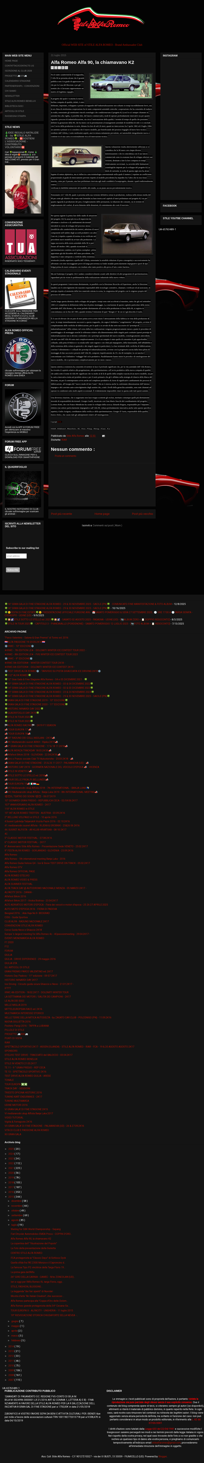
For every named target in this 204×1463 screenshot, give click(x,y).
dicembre (16, 1200)
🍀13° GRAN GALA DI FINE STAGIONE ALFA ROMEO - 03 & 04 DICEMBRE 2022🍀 (49, 683)
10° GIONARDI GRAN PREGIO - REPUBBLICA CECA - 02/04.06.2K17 (41, 800)
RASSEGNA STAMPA (15, 116)
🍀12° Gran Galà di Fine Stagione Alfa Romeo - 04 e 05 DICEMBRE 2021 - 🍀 (46, 679)
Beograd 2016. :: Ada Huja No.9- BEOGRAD (27, 913)
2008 (11, 1375)
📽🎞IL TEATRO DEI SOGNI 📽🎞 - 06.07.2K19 (30, 796)
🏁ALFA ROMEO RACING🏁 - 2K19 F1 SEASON (30, 725)
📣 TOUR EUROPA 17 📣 (18, 729)
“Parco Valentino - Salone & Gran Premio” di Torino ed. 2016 (36, 637)
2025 (11, 1148)
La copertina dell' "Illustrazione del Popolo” (34, 1243)
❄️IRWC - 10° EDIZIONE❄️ (19, 646)
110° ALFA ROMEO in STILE (20, 808)
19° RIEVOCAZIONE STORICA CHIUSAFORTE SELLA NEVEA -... (44, 1315)
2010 (11, 1365)
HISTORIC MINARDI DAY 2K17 (21, 979)
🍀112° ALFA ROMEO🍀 (18, 675)
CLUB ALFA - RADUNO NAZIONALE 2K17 (27, 921)
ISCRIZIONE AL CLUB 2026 (18, 71)
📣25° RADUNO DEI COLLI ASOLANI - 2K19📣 (30, 737)
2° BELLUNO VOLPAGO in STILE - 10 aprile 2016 (31, 817)
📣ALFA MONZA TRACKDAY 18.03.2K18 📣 (28, 750)
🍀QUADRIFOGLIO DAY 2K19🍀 (22, 712)
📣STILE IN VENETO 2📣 (18, 771)
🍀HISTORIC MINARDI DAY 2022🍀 (24, 708)
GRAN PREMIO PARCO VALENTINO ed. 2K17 (29, 971)
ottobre (15, 1210)
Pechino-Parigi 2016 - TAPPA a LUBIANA (27, 1025)
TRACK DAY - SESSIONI (17, 1088)
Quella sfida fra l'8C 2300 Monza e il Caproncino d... (38, 1262)
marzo (15, 1335)
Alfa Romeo (11, 854)
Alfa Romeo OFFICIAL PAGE (20, 871)
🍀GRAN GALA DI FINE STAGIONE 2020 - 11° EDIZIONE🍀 (36, 704)
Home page (102, 514)
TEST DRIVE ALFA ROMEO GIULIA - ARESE (28, 1075)
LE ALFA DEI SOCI (14, 1000)
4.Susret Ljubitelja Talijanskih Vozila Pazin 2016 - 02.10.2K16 (37, 821)
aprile (14, 1330)
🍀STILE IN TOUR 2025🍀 (19, 721)
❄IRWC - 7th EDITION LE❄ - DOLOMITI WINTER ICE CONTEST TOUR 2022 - (45, 650)
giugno (15, 1321)
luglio (14, 1224)
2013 (11, 1351)
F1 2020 (9, 942)
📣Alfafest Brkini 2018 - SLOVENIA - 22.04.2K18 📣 (33, 754)
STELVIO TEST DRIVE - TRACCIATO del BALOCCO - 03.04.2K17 (38, 1055)
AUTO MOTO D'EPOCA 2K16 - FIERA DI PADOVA (31, 909)
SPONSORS (11, 1050)
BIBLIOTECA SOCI (14, 106)
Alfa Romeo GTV (13, 867)
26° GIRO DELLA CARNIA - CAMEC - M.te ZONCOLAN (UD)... (43, 1276)
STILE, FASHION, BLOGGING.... (27, 1286)
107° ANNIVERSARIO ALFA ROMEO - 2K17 (28, 804)
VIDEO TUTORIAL (14, 1117)
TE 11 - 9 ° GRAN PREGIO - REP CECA (25, 1067)
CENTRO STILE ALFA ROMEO (26, 1253)
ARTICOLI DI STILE (14, 111)
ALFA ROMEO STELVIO (17, 875)
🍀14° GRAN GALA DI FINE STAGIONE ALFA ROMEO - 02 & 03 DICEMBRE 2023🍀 (49, 687)
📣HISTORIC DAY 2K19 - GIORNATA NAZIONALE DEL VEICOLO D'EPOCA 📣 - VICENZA (52, 767)
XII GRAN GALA (13, 1134)
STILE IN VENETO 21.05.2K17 (21, 1063)
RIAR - (60, 422)
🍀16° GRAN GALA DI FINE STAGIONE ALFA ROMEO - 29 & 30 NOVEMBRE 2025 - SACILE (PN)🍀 (57, 608)
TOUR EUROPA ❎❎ (16, 1084)
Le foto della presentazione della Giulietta (33, 1248)
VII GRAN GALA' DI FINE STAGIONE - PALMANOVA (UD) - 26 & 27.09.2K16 (44, 1125)
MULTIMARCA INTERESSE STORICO (24, 1013)
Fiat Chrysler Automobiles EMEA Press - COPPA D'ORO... (41, 1233)
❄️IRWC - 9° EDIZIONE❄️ (19, 658)
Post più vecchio (142, 514)
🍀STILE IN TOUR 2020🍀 (19, 717)
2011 (11, 1360)
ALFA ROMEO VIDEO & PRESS (21, 879)
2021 (11, 1168)
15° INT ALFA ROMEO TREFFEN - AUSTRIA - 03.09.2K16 (35, 812)
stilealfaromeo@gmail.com (166, 1442)
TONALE (9, 1080)
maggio (15, 1326)
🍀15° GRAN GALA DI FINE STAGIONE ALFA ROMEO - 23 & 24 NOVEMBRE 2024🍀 (49, 692)
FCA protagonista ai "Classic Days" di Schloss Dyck (38, 1257)
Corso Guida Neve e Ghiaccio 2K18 (23, 929)
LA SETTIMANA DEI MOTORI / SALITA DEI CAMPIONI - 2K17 (38, 996)
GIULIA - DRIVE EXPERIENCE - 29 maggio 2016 (30, 959)
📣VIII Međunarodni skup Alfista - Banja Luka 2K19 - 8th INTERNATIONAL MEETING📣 (51, 792)
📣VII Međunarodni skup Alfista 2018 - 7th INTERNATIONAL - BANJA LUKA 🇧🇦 (47, 787)
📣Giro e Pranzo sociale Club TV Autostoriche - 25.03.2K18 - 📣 (39, 758)
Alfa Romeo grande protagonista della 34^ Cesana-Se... (40, 1305)
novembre (17, 1205)
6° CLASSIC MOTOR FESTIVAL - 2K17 (25, 842)
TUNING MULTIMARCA (17, 1100)
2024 (11, 1153)
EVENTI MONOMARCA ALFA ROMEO (24, 938)
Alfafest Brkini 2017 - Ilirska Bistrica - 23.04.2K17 (31, 900)
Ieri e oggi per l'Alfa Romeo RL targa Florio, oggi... (37, 1281)
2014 (11, 1346)
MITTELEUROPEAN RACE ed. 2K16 (23, 1009)
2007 (11, 1379)
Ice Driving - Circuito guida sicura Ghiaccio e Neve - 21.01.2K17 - (39, 984)
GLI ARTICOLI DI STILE (17, 967)
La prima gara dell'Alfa (22, 1272)
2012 (11, 1355)
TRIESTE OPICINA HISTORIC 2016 (23, 1092)
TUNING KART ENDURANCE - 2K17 (23, 1096)
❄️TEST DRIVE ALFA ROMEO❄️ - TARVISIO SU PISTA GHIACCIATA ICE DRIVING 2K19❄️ (53, 671)
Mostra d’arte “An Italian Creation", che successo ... (37, 1296)
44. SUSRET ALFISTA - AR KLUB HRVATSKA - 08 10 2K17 (35, 829)
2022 (11, 1163)
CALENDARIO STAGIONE (17, 81)
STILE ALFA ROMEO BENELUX (20, 101)
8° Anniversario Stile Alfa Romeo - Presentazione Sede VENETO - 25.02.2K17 (46, 846)
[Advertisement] (102, 485)
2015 (11, 1196)
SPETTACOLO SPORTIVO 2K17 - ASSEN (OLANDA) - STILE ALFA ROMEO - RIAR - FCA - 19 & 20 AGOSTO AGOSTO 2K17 (69, 1046)
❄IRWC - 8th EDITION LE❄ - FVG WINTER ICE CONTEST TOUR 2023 (41, 654)
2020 (11, 1172)
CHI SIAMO (10, 91)
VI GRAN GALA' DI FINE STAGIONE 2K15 (26, 1109)
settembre (17, 1215)
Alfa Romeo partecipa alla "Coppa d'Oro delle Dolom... (39, 1300)
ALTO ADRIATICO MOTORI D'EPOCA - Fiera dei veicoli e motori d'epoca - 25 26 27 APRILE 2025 (56, 904)
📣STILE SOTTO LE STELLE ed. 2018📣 (26, 775)
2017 (11, 1187)
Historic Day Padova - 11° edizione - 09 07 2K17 (31, 975)
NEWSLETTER (12, 96)
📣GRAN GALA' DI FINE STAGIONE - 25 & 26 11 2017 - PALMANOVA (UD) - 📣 (47, 762)
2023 (11, 1158)
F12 (7, 946)
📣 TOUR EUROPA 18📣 (18, 733)
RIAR (64, 439)
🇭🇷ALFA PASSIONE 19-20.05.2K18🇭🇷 (25, 641)
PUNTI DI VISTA (13, 1038)
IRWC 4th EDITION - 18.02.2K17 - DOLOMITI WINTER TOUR (37, 992)
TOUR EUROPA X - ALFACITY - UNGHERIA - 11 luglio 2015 (42, 1310)
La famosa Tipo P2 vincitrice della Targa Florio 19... (38, 1267)
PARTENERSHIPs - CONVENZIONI (22, 86)
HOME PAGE (11, 61)
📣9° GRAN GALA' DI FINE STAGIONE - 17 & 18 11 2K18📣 (36, 746)
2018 (11, 1182)
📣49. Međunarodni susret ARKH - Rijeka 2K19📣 (31, 742)
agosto (15, 1220)
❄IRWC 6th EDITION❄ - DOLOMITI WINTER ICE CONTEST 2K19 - (40, 667)
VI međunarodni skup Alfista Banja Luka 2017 (29, 1113)
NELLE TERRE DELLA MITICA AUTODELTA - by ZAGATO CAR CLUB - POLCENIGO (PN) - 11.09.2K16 (58, 1017)
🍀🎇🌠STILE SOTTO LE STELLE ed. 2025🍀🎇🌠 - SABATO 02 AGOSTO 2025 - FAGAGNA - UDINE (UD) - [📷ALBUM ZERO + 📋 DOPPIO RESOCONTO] (87, 619)
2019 (11, 1177)
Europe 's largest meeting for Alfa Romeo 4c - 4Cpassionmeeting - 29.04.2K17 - (47, 934)
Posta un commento (65, 455)
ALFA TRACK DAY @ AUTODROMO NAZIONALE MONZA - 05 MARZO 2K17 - (46, 888)
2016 (11, 1192)
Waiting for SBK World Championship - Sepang (36, 1229)
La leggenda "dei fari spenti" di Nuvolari (32, 1291)
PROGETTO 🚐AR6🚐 (16, 76)
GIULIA (8, 954)
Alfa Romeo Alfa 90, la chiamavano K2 (31, 1238)
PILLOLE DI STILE (14, 1029)
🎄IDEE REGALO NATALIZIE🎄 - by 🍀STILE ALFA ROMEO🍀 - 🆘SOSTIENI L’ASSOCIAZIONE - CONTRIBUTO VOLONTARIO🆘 (22, 140)
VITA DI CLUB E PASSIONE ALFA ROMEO (27, 1130)
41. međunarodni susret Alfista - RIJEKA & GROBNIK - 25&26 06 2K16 (42, 825)
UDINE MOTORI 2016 (16, 1105)
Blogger (162, 1456)
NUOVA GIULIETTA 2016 (18, 1021)
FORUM (9, 950)
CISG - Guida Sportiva (16, 917)
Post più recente (61, 514)
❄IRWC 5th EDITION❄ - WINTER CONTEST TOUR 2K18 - (35, 662)
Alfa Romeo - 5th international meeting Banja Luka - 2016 (35, 858)
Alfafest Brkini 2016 (15, 896)
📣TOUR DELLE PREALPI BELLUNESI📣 (26, 779)
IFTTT (8, 988)
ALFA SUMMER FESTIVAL (19, 884)
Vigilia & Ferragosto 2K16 (18, 1121)
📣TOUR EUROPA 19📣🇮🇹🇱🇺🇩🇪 (22, 783)
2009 (11, 1370)
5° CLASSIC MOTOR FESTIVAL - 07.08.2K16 (28, 837)
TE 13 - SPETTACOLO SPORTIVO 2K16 (25, 1071)
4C (6, 833)
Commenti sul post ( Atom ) (107, 525)
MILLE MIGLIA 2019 (16, 1004)
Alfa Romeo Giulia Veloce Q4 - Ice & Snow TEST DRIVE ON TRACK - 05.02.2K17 (47, 863)
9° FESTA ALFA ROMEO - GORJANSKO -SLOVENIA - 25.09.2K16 (39, 850)
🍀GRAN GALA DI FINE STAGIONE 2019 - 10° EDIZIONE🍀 (36, 700)
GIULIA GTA (11, 963)
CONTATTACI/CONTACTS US (19, 65)
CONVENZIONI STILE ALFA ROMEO (24, 925)
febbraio (16, 1340)
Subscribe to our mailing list (22, 548)
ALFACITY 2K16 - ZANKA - (19, 892)
